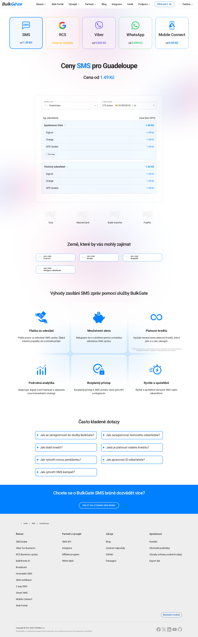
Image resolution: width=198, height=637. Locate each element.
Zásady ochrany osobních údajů (165, 555)
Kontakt (153, 542)
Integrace (117, 4)
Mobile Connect (24, 599)
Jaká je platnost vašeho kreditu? (127, 447)
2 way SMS (21, 587)
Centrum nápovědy (115, 548)
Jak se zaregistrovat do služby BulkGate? (67, 435)
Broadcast (21, 567)
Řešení (40, 4)
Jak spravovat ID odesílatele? (125, 460)
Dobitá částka (107, 102)
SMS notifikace (24, 580)
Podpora (143, 4)
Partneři (89, 4)
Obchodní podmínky (159, 548)
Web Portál (57, 4)
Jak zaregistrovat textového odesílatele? (133, 435)
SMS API (66, 542)
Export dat (154, 561)
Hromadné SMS (24, 574)
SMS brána (21, 542)
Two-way (50, 154)
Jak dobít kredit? (51, 447)
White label (68, 561)
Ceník (130, 4)
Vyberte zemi (48, 102)
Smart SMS (22, 593)
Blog (104, 4)
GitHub (109, 555)
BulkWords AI (23, 561)
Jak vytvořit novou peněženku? (60, 460)
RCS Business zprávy (27, 555)
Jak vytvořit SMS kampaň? (57, 472)
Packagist (111, 561)
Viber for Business (25, 548)
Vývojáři (73, 4)
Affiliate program (70, 555)
